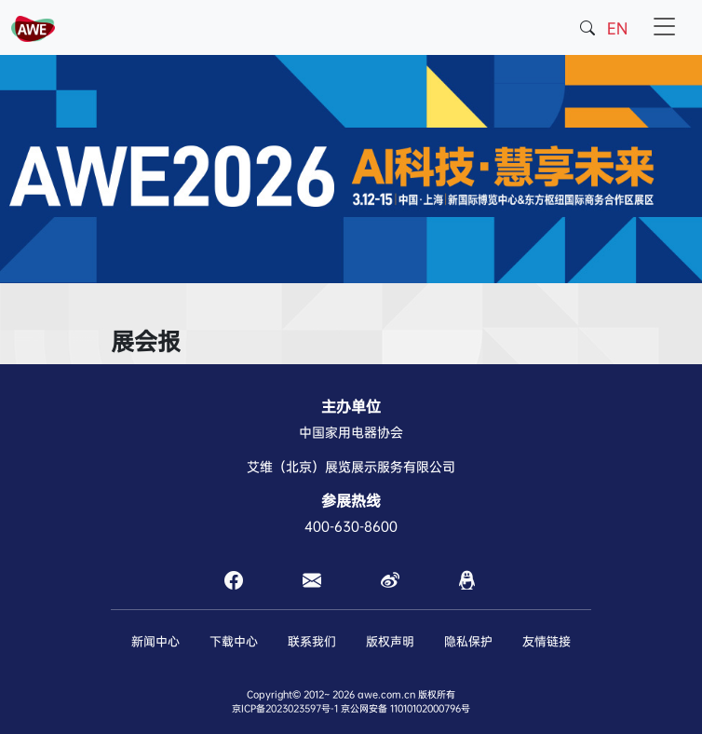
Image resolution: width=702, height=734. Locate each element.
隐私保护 (468, 641)
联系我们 (312, 641)
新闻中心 (155, 641)
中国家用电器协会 (351, 432)
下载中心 (233, 641)
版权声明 (390, 641)
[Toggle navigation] (664, 27)
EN (617, 28)
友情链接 (546, 641)
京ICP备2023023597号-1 (285, 708)
